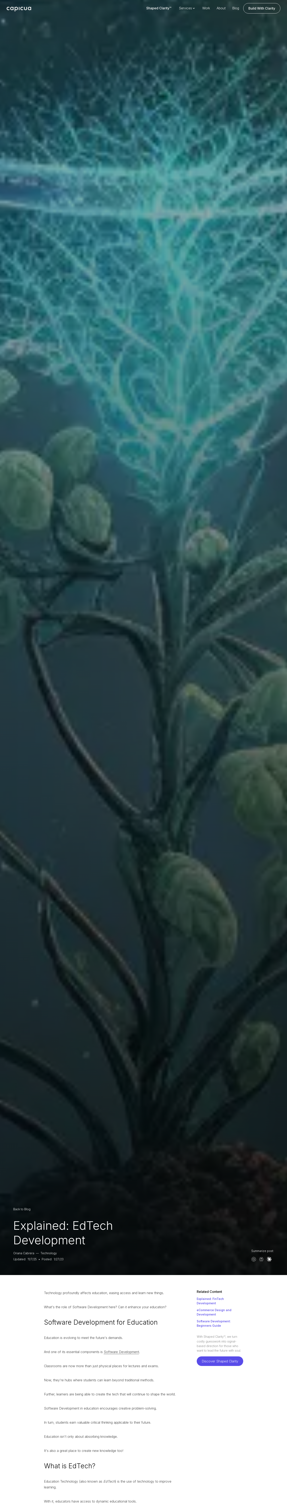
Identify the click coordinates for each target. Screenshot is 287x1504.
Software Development (121, 1352)
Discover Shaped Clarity (220, 1361)
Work (206, 8)
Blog (235, 8)
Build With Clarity (261, 8)
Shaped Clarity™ (158, 8)
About (221, 8)
